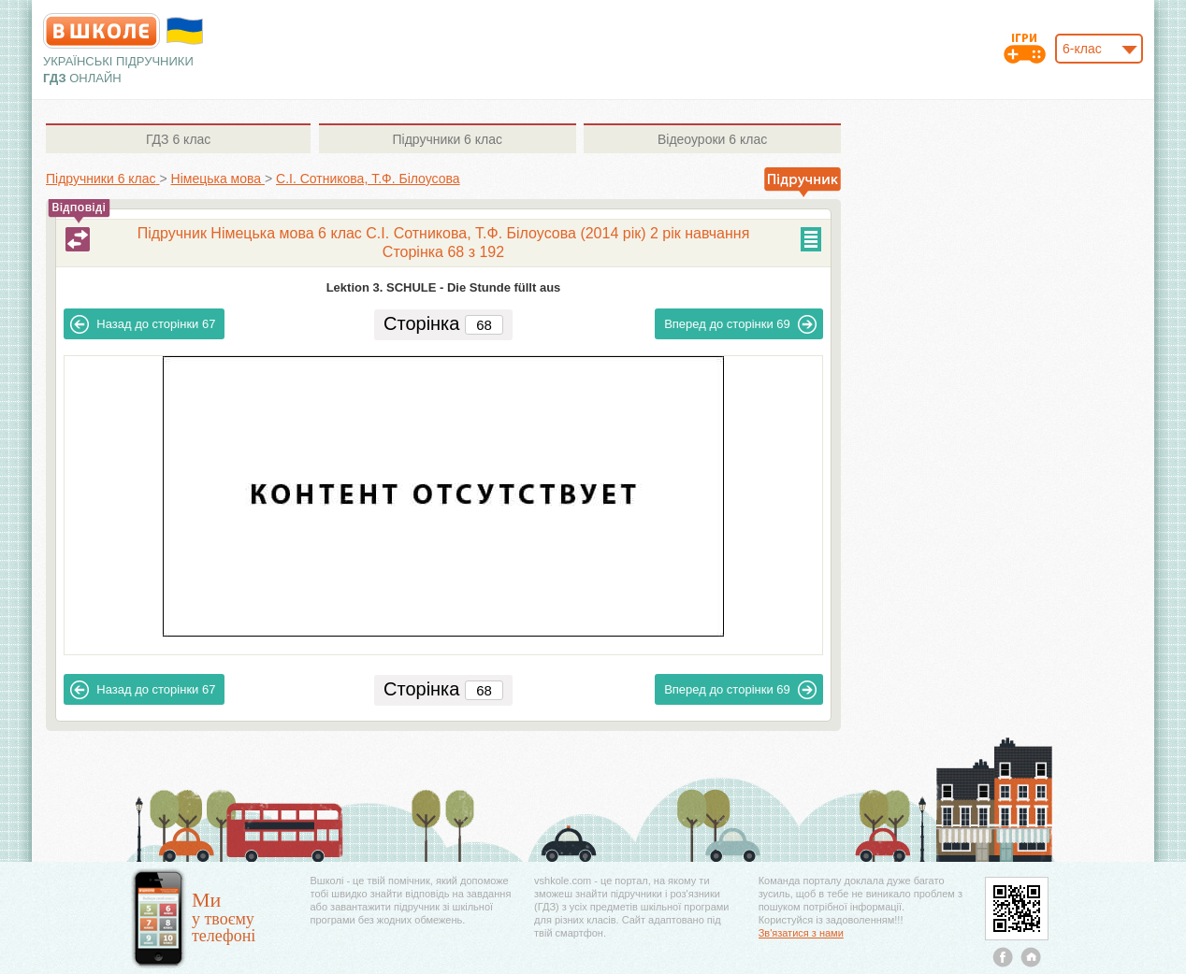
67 (142, 324)
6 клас (178, 139)
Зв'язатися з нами (801, 932)
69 (740, 324)
